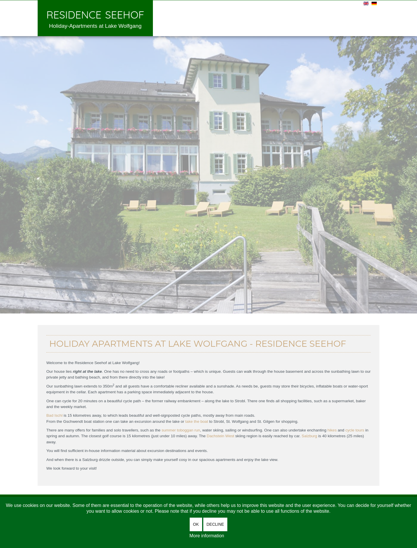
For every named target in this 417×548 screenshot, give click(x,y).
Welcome (167, 17)
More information (206, 535)
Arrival (287, 17)
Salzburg (309, 436)
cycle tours (354, 430)
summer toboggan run (181, 430)
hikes (332, 430)
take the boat (196, 421)
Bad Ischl (54, 415)
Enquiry (260, 17)
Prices (232, 17)
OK (196, 524)
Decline (215, 524)
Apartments (201, 17)
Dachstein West (220, 436)
